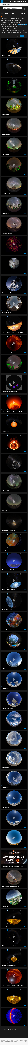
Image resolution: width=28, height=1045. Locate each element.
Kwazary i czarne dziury (7, 30)
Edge (5, 315)
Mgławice (3, 28)
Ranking (21, 36)
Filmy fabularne (13, 24)
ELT (9, 22)
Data (26, 36)
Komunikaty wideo (21, 32)
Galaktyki (3, 26)
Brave (5, 313)
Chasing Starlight (9, 20)
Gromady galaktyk (12, 26)
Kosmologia (4, 22)
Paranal (9, 28)
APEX (2, 20)
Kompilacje (18, 20)
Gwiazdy (14, 32)
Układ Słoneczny (18, 30)
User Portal (19, 1)
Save (5, 355)
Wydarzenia (20, 22)
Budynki (15, 28)
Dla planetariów (22, 24)
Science (14, 1)
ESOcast (13, 22)
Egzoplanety (4, 24)
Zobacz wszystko (5, 18)
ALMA (22, 18)
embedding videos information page (8, 274)
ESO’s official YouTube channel (10, 266)
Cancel (12, 355)
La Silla (20, 26)
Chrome (6, 314)
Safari (5, 318)
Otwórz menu (5, 4)
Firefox (5, 317)
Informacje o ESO (15, 18)
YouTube (3, 265)
